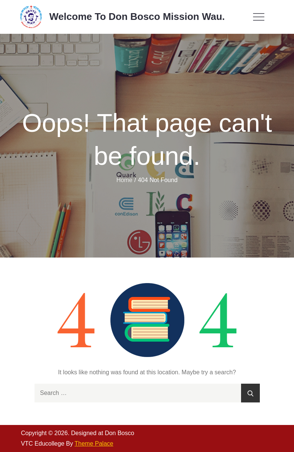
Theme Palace (94, 443)
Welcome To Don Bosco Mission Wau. (137, 16)
